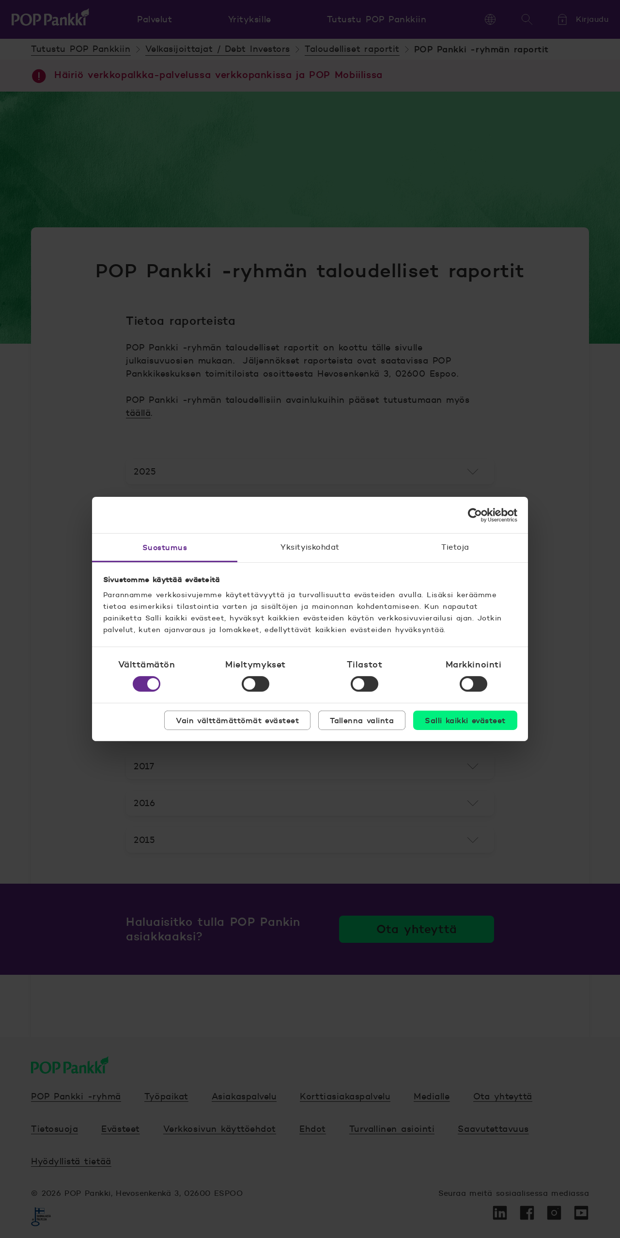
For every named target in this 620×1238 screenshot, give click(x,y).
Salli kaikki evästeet (465, 720)
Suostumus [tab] (164, 547)
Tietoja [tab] (455, 547)
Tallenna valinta (362, 720)
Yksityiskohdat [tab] (310, 547)
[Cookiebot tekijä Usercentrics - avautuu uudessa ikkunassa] (475, 515)
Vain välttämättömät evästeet (237, 720)
